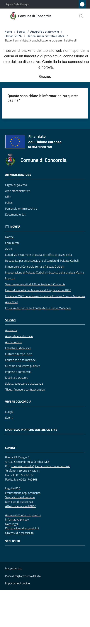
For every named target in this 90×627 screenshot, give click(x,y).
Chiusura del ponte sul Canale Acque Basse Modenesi (38, 308)
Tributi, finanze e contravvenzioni (25, 389)
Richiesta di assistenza (19, 501)
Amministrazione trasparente (23, 515)
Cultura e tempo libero (18, 354)
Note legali (11, 524)
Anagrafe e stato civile (44, 31)
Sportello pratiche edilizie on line (31, 429)
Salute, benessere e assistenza (24, 383)
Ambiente (11, 330)
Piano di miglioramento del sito (23, 576)
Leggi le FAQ (13, 488)
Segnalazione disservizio (20, 497)
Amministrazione (18, 174)
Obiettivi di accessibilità (19, 533)
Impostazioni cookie (17, 583)
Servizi (21, 31)
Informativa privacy (17, 519)
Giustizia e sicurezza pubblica (22, 365)
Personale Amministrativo (21, 208)
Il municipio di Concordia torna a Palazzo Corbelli (34, 266)
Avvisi (8, 248)
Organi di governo (16, 185)
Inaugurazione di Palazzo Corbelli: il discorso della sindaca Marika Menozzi (44, 275)
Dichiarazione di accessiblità (22, 528)
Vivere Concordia (18, 401)
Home (8, 31)
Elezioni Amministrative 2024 (45, 36)
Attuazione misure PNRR (20, 506)
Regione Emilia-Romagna (17, 4)
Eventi (9, 417)
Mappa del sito (13, 568)
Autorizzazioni (13, 342)
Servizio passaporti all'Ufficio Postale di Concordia (35, 284)
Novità (15, 226)
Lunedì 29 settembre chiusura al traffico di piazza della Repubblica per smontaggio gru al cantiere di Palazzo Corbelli (42, 257)
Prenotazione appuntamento (22, 493)
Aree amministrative (17, 191)
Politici (9, 202)
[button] (81, 16)
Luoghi (9, 411)
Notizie (9, 237)
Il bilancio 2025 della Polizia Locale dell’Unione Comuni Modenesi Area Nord (45, 299)
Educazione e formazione (20, 360)
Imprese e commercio (18, 371)
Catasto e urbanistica (18, 348)
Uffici (8, 196)
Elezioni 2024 (13, 36)
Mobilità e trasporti (16, 377)
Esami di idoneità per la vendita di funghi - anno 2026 (38, 290)
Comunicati (12, 243)
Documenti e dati (15, 214)
